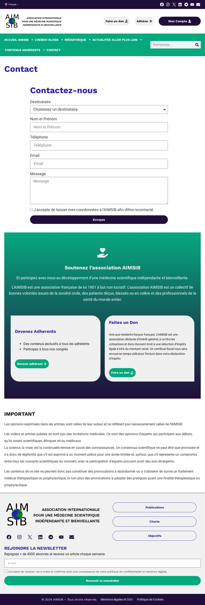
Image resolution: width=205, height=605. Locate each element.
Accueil (10, 39)
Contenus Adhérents (25, 50)
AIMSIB (26, 39)
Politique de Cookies (150, 599)
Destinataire (40, 102)
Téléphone (39, 137)
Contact (54, 50)
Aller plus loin (127, 39)
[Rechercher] (197, 44)
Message (38, 174)
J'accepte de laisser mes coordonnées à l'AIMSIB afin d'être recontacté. (94, 209)
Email (34, 155)
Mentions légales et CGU (117, 599)
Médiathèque (78, 39)
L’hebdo (41, 39)
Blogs (56, 39)
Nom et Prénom (43, 119)
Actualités (101, 39)
